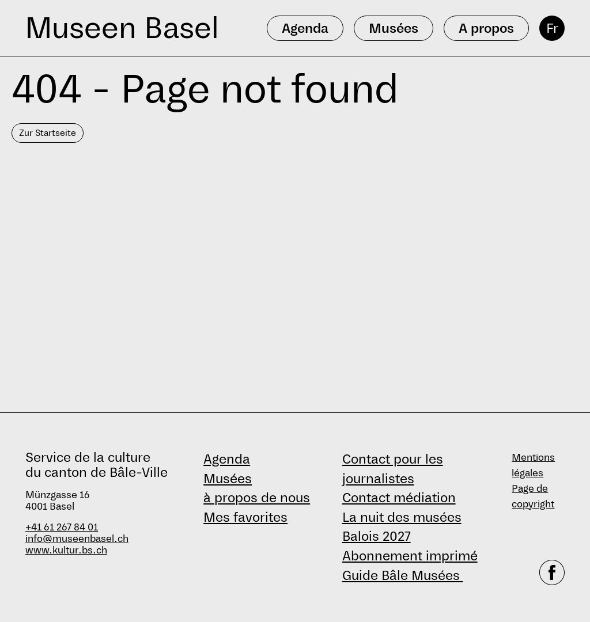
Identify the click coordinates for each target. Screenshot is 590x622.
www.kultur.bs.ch (66, 550)
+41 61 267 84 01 (61, 527)
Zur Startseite (47, 132)
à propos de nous (256, 498)
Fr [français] (552, 28)
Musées (227, 479)
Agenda (226, 459)
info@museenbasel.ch (76, 539)
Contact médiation (399, 498)
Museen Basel (122, 28)
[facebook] (552, 572)
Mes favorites (245, 517)
